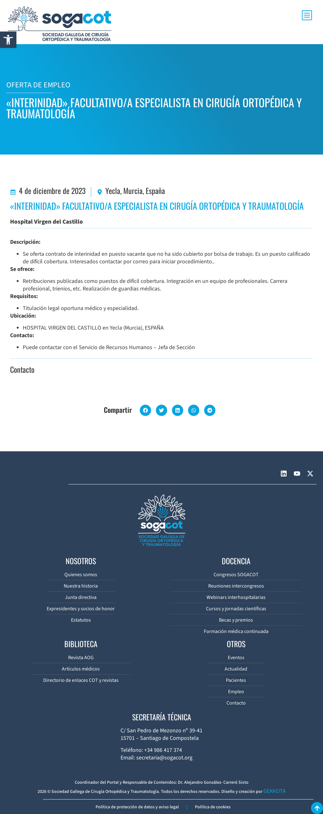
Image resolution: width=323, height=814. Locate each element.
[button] (8, 40)
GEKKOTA (274, 791)
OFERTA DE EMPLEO (38, 85)
